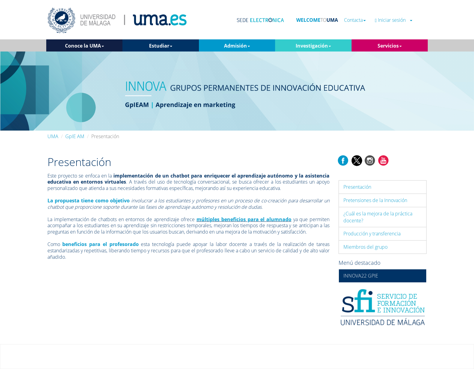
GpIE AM (74, 136)
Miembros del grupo (365, 247)
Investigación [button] (313, 45)
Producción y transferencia (372, 233)
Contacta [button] (355, 20)
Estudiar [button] (160, 45)
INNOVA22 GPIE (360, 275)
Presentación (357, 187)
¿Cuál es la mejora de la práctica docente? (377, 217)
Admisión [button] (237, 45)
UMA (52, 136)
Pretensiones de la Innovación (375, 200)
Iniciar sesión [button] (393, 20)
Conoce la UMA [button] (84, 45)
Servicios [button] (390, 45)
